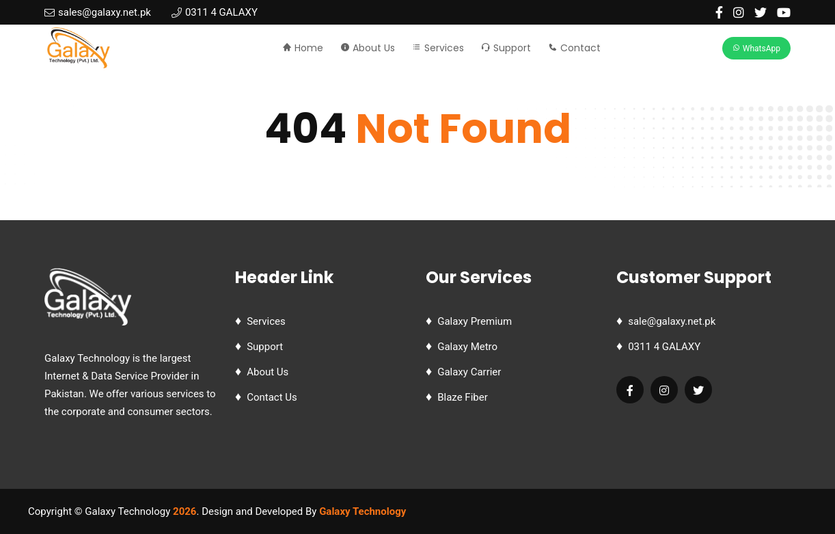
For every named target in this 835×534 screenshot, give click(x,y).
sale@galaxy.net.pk (671, 321)
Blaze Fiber (462, 397)
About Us (367, 48)
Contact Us (272, 397)
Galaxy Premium (474, 321)
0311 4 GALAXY (664, 347)
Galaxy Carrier (469, 372)
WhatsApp (756, 48)
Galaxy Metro (467, 347)
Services (438, 48)
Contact (574, 48)
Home (302, 48)
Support (506, 48)
